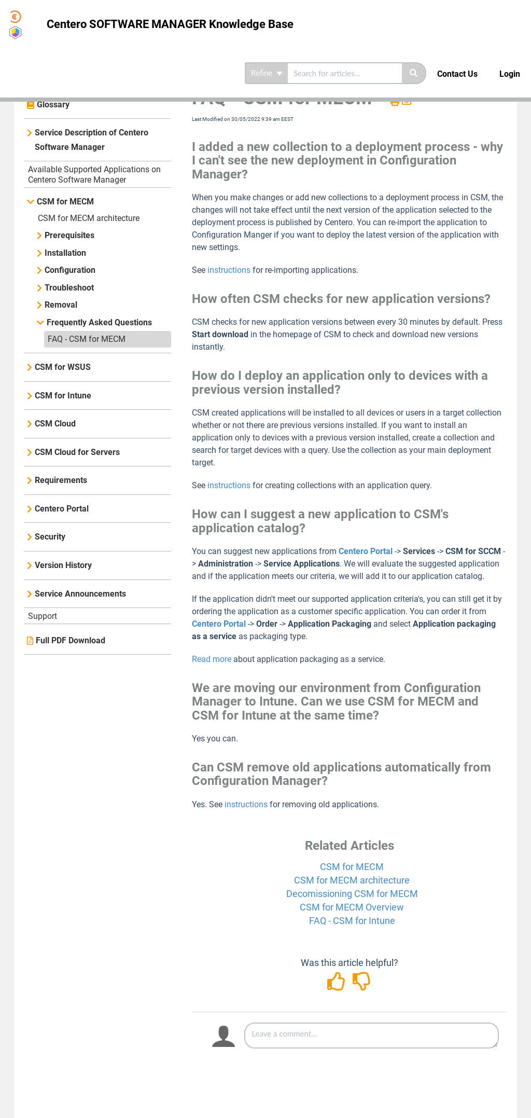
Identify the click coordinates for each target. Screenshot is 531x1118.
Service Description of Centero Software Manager (91, 140)
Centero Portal (62, 509)
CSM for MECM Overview (352, 907)
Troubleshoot (69, 288)
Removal (61, 305)
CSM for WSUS (63, 367)
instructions (228, 270)
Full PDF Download (70, 640)
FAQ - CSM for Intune (352, 920)
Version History (63, 565)
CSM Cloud (55, 424)
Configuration (70, 270)
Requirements (61, 480)
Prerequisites (69, 235)
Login (509, 74)
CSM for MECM (65, 201)
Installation (65, 253)
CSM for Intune (63, 396)
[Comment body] (371, 1035)
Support (42, 616)
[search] (344, 73)
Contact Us (457, 74)
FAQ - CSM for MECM (86, 339)
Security (50, 537)
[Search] (414, 73)
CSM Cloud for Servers (77, 452)
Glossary (53, 104)
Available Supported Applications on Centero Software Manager (94, 174)
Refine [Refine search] (267, 73)
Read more (212, 659)
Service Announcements (80, 594)
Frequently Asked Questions (99, 322)
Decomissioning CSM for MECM (352, 893)
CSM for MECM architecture (88, 218)
